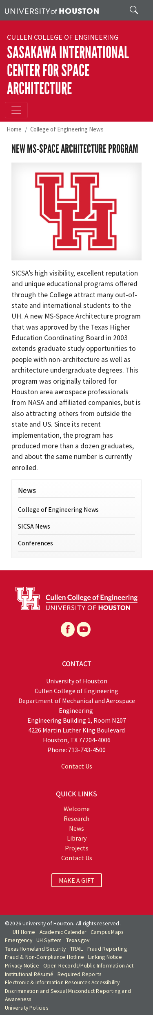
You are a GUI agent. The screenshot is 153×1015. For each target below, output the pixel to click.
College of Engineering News (67, 129)
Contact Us (76, 766)
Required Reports (79, 974)
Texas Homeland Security (35, 948)
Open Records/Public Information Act (88, 965)
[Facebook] (68, 629)
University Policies (26, 1007)
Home (14, 129)
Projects (77, 848)
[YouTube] (84, 629)
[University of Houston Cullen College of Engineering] (76, 597)
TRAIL (76, 948)
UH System (49, 940)
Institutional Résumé (29, 974)
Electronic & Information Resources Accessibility (62, 982)
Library (76, 838)
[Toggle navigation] (16, 110)
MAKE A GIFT (77, 880)
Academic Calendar (63, 932)
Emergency (18, 940)
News (76, 828)
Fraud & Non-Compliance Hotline (44, 957)
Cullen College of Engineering (62, 37)
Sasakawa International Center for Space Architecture (68, 71)
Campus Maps (107, 932)
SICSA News (34, 526)
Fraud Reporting (107, 948)
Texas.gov (78, 940)
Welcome (77, 809)
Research (76, 818)
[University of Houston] (52, 10)
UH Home (24, 932)
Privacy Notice (22, 965)
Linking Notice (105, 957)
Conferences (35, 543)
